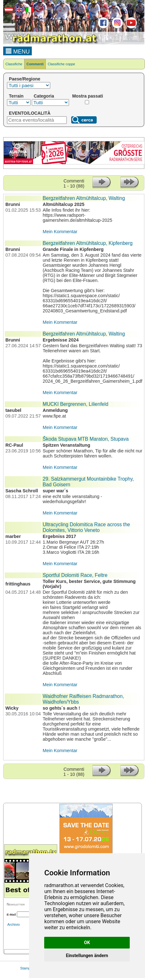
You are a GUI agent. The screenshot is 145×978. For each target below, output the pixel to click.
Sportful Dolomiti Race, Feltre (75, 575)
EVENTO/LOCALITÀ (30, 113)
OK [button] (87, 942)
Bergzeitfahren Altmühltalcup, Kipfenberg (88, 243)
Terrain (16, 96)
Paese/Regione (24, 78)
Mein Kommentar (60, 231)
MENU (17, 51)
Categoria (44, 96)
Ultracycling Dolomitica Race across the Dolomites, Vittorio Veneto (86, 527)
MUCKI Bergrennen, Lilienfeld (75, 404)
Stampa (26, 968)
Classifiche (13, 64)
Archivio (13, 924)
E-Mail (11, 914)
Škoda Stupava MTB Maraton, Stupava (85, 439)
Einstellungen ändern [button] (87, 955)
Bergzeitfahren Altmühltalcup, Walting (84, 198)
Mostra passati (87, 96)
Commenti (35, 64)
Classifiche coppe (61, 64)
